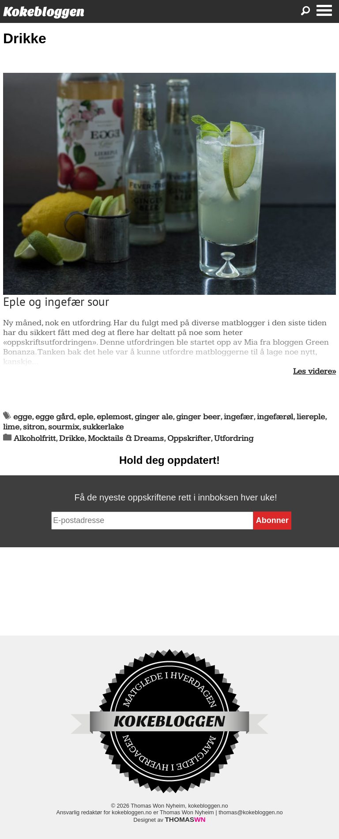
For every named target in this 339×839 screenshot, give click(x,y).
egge (22, 417)
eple (85, 417)
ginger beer (198, 417)
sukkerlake (103, 427)
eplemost (114, 417)
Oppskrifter (189, 438)
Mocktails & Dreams (126, 438)
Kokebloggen (43, 11)
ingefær (238, 417)
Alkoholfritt (35, 438)
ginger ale (154, 417)
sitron (34, 427)
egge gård (54, 417)
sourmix (63, 427)
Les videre (312, 371)
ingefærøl (275, 417)
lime (11, 427)
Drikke (71, 438)
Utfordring (233, 438)
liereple (311, 417)
